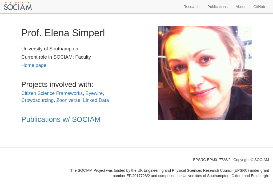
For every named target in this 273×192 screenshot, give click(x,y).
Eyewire (94, 93)
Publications (217, 7)
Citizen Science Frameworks (52, 93)
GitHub (259, 7)
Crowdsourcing (37, 100)
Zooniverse (68, 100)
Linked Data (96, 100)
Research (191, 7)
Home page (33, 65)
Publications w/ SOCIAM (61, 119)
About (241, 7)
